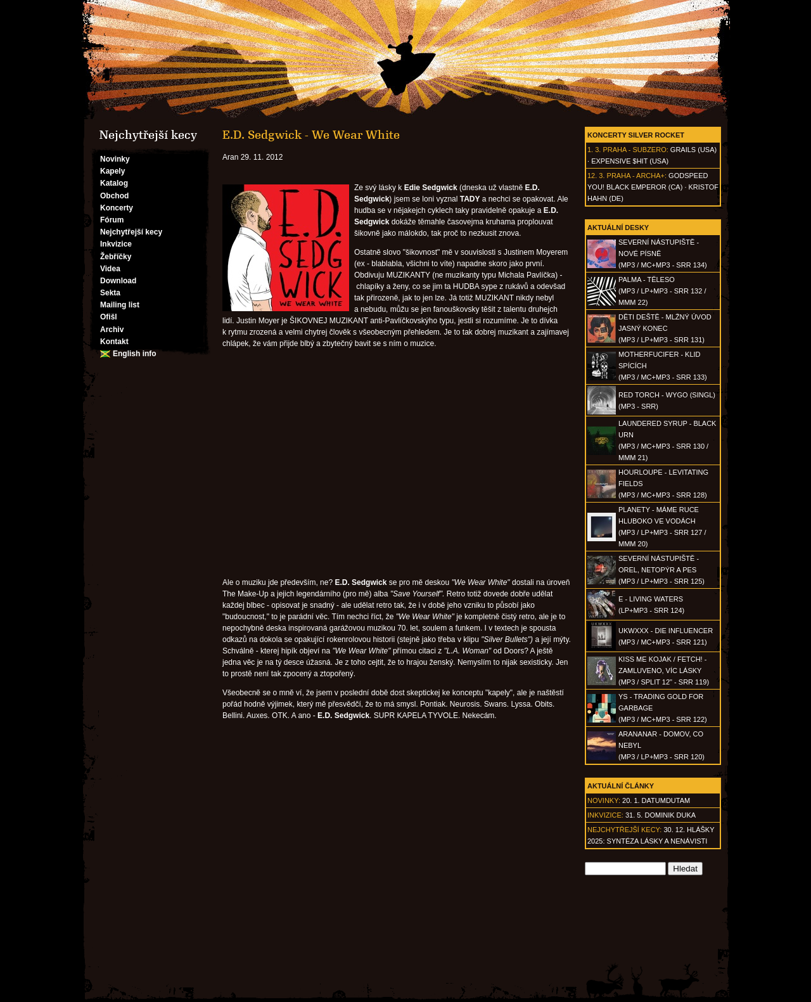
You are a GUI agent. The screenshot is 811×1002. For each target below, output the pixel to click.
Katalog (114, 183)
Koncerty (116, 207)
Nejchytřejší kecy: (624, 829)
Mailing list (119, 304)
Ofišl (108, 316)
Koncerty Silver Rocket (635, 135)
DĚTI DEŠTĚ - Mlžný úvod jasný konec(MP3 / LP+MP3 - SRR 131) (665, 328)
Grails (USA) (693, 149)
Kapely (112, 171)
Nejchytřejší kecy (131, 232)
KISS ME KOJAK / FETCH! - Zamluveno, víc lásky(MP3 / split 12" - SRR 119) (663, 670)
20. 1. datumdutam (656, 800)
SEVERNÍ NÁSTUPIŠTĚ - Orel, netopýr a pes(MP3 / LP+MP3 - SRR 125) (661, 570)
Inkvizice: (605, 815)
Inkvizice (116, 244)
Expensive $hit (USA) (629, 161)
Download (118, 280)
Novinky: (603, 800)
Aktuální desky (618, 227)
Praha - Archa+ (636, 175)
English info (134, 353)
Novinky (115, 159)
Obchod (114, 195)
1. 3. (594, 149)
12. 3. (596, 175)
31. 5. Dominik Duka (660, 815)
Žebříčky (115, 256)
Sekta (110, 292)
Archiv (112, 329)
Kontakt (114, 341)
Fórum (112, 219)
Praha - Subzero (634, 149)
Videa (110, 268)
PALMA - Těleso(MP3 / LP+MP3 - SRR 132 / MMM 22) (662, 291)
